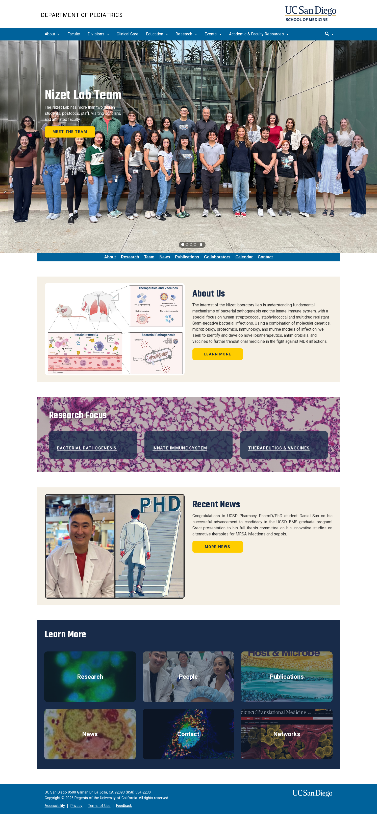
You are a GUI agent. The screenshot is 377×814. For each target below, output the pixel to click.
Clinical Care (127, 34)
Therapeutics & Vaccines (279, 448)
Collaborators (217, 257)
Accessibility (55, 806)
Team (149, 257)
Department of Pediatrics (82, 15)
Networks (286, 734)
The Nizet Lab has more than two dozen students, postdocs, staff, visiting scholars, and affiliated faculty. (83, 113)
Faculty (73, 34)
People (188, 676)
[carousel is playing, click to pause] (201, 245)
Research (186, 34)
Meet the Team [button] (70, 131)
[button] (19, 146)
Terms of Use (99, 806)
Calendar (244, 257)
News (164, 257)
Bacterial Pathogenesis (87, 448)
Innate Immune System (180, 448)
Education (157, 34)
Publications (187, 257)
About (52, 34)
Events (213, 34)
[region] (188, 146)
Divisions (98, 34)
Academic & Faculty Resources (259, 34)
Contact (265, 257)
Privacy (76, 806)
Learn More (217, 354)
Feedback (124, 806)
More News (218, 547)
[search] (329, 34)
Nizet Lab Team (83, 95)
